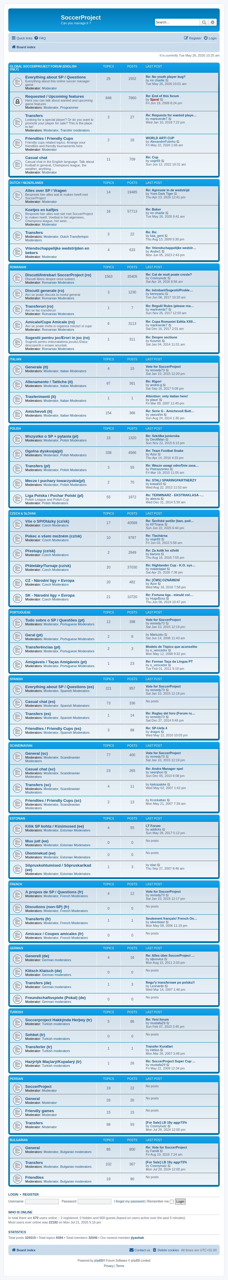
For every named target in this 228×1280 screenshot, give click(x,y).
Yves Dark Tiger (161, 193)
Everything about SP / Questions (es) (59, 687)
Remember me (160, 1201)
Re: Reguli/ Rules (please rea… (170, 306)
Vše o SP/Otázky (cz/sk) (47, 521)
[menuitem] (40, 38)
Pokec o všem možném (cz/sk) (53, 536)
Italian (15, 359)
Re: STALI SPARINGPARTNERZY (171, 480)
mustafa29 (157, 1023)
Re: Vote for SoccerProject (166, 1147)
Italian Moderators (73, 371)
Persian (16, 1078)
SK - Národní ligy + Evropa (50, 595)
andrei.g (156, 385)
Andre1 (155, 251)
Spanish (16, 679)
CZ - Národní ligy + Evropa (49, 580)
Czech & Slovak (23, 513)
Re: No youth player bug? (166, 76)
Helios (154, 1050)
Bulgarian (19, 1140)
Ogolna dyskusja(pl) (44, 451)
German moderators (56, 960)
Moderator (49, 88)
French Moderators (74, 896)
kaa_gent (157, 235)
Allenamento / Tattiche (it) (49, 382)
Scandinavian (21, 745)
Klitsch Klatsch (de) (43, 971)
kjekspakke (158, 784)
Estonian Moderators (75, 830)
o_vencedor (158, 650)
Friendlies (34, 1177)
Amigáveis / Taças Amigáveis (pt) (56, 662)
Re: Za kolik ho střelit (162, 550)
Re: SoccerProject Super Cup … (171, 1061)
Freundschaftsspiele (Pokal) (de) (55, 997)
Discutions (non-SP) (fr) (47, 907)
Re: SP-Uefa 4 (156, 728)
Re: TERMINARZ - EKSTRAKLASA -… (175, 495)
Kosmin (155, 341)
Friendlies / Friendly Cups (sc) (53, 800)
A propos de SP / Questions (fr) (54, 892)
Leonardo (157, 986)
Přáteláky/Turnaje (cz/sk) (48, 565)
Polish (15, 428)
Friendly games (39, 1111)
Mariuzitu (157, 634)
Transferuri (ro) (39, 306)
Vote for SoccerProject (163, 366)
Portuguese (20, 612)
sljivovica (156, 959)
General (32, 1098)
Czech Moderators (55, 525)
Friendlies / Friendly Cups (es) (53, 728)
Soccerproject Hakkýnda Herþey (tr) (58, 1020)
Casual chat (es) (40, 701)
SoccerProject (38, 1086)
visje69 (155, 161)
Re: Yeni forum (157, 1019)
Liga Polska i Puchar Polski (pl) (54, 495)
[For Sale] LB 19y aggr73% (166, 1122)
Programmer (69, 107)
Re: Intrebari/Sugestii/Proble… (169, 290)
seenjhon (157, 772)
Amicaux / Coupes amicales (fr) (54, 934)
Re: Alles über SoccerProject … (170, 955)
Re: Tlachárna (156, 535)
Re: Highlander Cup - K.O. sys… (170, 565)
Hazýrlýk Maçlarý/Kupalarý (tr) (53, 1061)
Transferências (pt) (42, 647)
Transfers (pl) (37, 466)
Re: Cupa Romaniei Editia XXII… (171, 321)
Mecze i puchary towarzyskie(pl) (55, 480)
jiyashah (137, 1237)
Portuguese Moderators (77, 624)
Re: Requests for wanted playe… (171, 115)
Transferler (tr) (38, 1047)
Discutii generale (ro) (44, 290)
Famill (154, 1151)
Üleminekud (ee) (40, 853)
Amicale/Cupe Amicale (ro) (50, 322)
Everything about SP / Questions (55, 77)
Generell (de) (37, 956)
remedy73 (157, 370)
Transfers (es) (38, 714)
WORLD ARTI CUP (160, 138)
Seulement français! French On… (171, 918)
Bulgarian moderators (75, 1152)
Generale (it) (36, 367)
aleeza (155, 498)
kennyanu (157, 293)
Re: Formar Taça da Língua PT (169, 661)
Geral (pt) (34, 635)
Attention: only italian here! (167, 396)
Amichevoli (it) (38, 411)
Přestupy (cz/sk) (40, 551)
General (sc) (36, 753)
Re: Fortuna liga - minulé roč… (169, 595)
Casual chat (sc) (40, 769)
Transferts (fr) (38, 919)
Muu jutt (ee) (36, 841)
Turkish (16, 1012)
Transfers (34, 115)
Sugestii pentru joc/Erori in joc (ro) (57, 337)
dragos (155, 731)
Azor (153, 454)
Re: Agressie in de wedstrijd (167, 190)
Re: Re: (151, 232)
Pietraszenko (159, 469)
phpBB (98, 1260)
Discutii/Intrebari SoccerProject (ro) (58, 275)
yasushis (156, 414)
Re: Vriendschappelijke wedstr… (171, 248)
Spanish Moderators (74, 691)
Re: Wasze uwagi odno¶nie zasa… (172, 465)
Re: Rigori (154, 381)
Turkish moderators (56, 1024)
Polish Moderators (73, 440)
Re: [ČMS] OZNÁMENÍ (163, 580)
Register (31, 1194)
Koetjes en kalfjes (41, 210)
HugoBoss (157, 598)
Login (13, 1194)
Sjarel (154, 99)
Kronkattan (158, 800)
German (16, 948)
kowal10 (156, 484)
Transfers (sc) (38, 785)
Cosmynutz (158, 278)
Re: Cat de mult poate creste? (169, 274)
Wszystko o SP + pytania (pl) (51, 436)
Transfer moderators (75, 130)
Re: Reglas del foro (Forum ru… (170, 713)
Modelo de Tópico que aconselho (171, 646)
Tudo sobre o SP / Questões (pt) (55, 620)
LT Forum (153, 826)
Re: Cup (152, 157)
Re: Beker (153, 209)
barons (155, 554)
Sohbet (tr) (35, 1034)
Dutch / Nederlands (26, 182)
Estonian (17, 818)
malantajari (158, 569)
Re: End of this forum (162, 96)
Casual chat (36, 157)
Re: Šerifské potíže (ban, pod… (170, 521)
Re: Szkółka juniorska (163, 436)
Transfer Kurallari (159, 1046)
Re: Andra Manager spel (164, 768)
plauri (154, 399)
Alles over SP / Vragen (45, 190)
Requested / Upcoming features (54, 96)
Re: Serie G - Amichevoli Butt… (170, 411)
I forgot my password (129, 1201)
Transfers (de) (38, 983)
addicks (155, 829)
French (16, 884)
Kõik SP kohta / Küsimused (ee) (54, 826)
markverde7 (158, 119)
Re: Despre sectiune (161, 337)
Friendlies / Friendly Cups (49, 138)
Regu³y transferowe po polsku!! (170, 982)
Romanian (18, 267)
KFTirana (157, 524)
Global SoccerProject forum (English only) (43, 68)
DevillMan (157, 439)
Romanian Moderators (58, 282)
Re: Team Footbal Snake (164, 450)
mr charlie (157, 80)
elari (153, 865)
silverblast (157, 922)
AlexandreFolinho (163, 141)
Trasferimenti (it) (40, 396)
